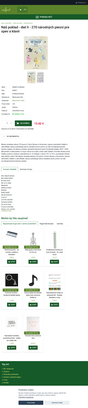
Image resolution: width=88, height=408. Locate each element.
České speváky (17, 23)
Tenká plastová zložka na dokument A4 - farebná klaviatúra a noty (54, 295)
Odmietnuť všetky (57, 402)
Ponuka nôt (44, 17)
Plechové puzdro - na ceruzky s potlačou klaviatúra (12, 252)
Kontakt (6, 383)
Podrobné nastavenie (26, 397)
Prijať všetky (31, 402)
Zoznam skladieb (9, 169)
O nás (5, 380)
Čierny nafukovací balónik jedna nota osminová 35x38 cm (33, 295)
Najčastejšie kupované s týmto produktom (19, 224)
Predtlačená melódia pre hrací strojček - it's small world (54, 252)
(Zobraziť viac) (6, 211)
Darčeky (60, 224)
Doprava (6, 371)
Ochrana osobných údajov (12, 377)
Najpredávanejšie (46, 224)
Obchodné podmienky (11, 374)
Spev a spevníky (6, 23)
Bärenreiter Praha (18, 100)
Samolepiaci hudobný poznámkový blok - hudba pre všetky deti (11, 338)
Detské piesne (28, 23)
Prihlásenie (81, 3)
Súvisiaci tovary (26, 169)
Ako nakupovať (8, 369)
